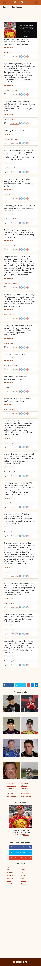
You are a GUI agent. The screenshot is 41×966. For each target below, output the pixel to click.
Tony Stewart (24, 783)
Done (14, 661)
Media (6, 603)
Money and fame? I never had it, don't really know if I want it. (17, 400)
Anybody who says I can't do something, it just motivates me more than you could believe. (17, 41)
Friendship (10, 872)
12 (7, 123)
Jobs (11, 168)
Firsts (16, 630)
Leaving (14, 314)
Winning (6, 139)
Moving (10, 443)
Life (5, 119)
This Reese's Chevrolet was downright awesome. (15, 378)
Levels (12, 219)
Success (23, 869)
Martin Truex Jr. (11, 786)
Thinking (6, 245)
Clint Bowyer (24, 791)
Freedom (23, 881)
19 (7, 94)
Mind (14, 245)
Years (9, 603)
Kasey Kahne (10, 788)
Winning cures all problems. (15, 130)
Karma (8, 119)
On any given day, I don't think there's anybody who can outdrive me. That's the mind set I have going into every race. (19, 233)
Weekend (10, 503)
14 (7, 223)
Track (8, 194)
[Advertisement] (20, 14)
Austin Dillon (24, 788)
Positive (9, 881)
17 (7, 56)
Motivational (10, 875)
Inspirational (10, 867)
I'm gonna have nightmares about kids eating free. (18, 355)
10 (7, 143)
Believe (6, 52)
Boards (16, 472)
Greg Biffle (10, 793)
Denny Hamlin (11, 783)
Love (22, 867)
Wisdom (23, 875)
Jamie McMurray (11, 791)
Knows (13, 409)
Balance (11, 472)
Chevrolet (7, 387)
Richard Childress (26, 796)
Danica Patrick (25, 793)
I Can (10, 52)
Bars (8, 532)
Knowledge (10, 884)
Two (13, 603)
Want (16, 219)
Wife (14, 168)
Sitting (11, 532)
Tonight (12, 630)
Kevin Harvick (8, 47)
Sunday (6, 472)
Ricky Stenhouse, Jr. (12, 796)
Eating (15, 365)
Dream (23, 878)
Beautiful (6, 168)
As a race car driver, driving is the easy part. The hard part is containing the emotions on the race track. (19, 182)
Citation (26, 834)
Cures (16, 139)
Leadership (10, 878)
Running (13, 119)
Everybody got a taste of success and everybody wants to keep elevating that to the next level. (19, 208)
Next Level (7, 219)
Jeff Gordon (24, 786)
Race (5, 194)
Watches (10, 90)
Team (5, 503)
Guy (17, 283)
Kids (9, 314)
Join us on (20, 847)
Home (6, 90)
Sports (6, 314)
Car (12, 194)
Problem (11, 139)
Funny (8, 869)
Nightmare (10, 365)
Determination (8, 283)
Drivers (12, 343)
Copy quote (14, 56)
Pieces (15, 90)
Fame (9, 409)
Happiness (24, 884)
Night (15, 503)
